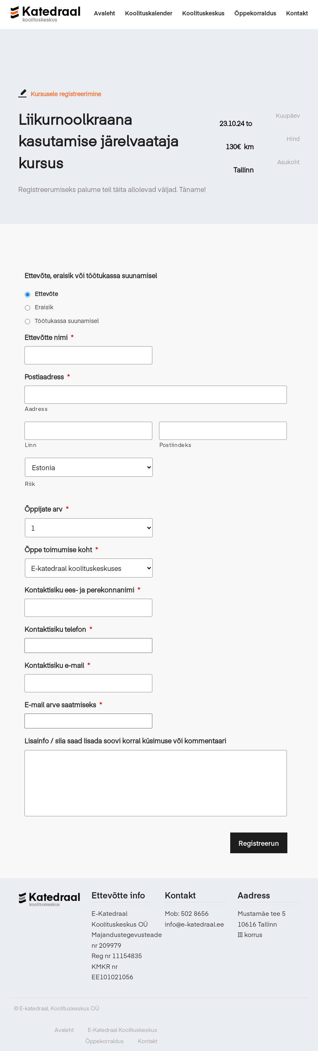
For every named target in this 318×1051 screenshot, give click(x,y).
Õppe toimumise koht (61, 549)
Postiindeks (175, 445)
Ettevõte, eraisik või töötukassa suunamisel (90, 275)
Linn (31, 445)
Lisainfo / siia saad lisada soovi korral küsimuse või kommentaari (125, 740)
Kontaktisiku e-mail (57, 665)
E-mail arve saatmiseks (63, 704)
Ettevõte (46, 293)
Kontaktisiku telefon (58, 629)
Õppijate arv (46, 509)
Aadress (36, 409)
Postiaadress (47, 376)
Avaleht (64, 1029)
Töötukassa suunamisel (67, 320)
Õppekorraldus (104, 1040)
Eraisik (44, 307)
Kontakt (147, 1040)
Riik (30, 484)
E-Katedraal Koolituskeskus (122, 1029)
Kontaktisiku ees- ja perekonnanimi (82, 589)
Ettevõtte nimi (48, 337)
